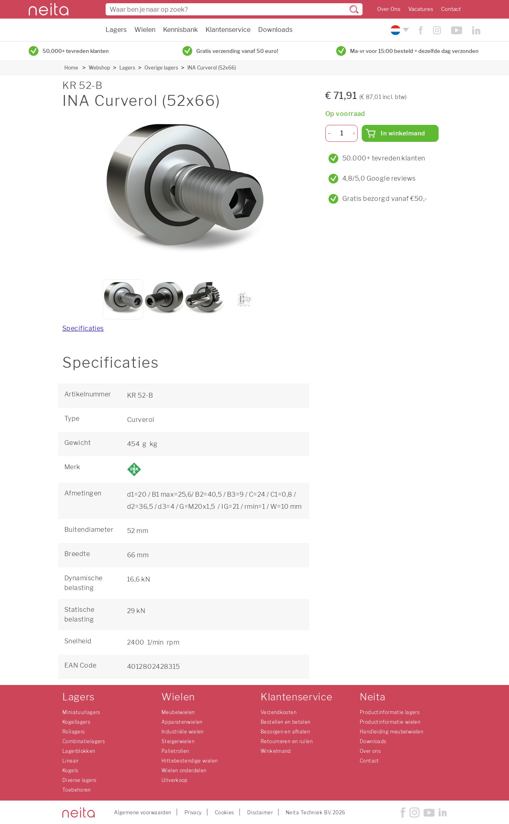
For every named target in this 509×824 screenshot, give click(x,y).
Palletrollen (175, 751)
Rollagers (73, 732)
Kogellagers (76, 722)
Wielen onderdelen (183, 770)
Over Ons (389, 9)
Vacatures (420, 9)
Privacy (193, 812)
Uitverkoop (174, 780)
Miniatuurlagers (81, 712)
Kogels (70, 770)
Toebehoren (76, 790)
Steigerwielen (178, 741)
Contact (451, 9)
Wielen (144, 30)
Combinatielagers (83, 741)
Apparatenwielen (182, 722)
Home (71, 68)
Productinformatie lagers (390, 712)
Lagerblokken (78, 751)
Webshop (99, 68)
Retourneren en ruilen (287, 741)
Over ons (370, 751)
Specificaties (83, 328)
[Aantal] (341, 133)
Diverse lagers (79, 780)
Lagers (116, 30)
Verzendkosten (279, 712)
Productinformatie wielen (390, 722)
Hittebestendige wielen (189, 761)
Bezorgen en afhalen (285, 732)
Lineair (70, 761)
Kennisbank (180, 30)
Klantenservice (228, 30)
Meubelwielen (178, 712)
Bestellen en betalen (286, 722)
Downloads (275, 30)
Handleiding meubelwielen (391, 732)
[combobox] (234, 9)
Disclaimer (260, 812)
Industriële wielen (182, 732)
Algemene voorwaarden (143, 812)
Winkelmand (276, 751)
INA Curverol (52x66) (211, 68)
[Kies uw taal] (398, 30)
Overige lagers (161, 68)
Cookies (224, 812)
